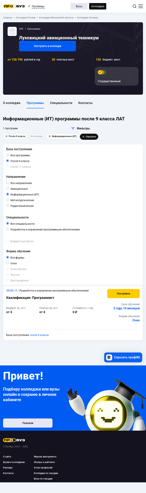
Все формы (21, 258)
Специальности (61, 103)
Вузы (79, 6)
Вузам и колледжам (14, 462)
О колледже (12, 103)
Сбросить (89, 136)
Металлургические (33, 200)
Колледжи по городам (46, 473)
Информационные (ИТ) (36, 194)
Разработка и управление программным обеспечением (54, 229)
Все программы (27, 155)
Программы (35, 103)
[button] (123, 293)
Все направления (29, 183)
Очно (16, 263)
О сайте (7, 456)
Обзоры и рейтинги (44, 462)
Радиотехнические (33, 205)
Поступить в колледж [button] (47, 46)
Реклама (7, 467)
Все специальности (31, 224)
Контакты (85, 103)
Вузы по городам (43, 478)
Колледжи (97, 6)
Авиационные (27, 188)
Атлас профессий (43, 467)
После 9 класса (24, 161)
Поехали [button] (27, 423)
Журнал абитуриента (45, 456)
